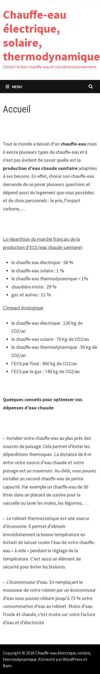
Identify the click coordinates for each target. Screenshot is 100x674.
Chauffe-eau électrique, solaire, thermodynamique (51, 35)
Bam (7, 665)
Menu (14, 86)
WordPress (72, 659)
